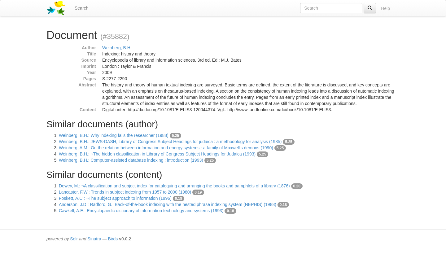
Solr (74, 238)
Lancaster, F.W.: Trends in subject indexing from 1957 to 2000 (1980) (125, 192)
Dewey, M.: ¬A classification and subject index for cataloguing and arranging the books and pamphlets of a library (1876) (174, 185)
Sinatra (94, 238)
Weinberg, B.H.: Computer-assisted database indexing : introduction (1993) (131, 160)
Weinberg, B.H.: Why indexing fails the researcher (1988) (113, 135)
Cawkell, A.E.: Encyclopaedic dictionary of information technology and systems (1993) (141, 210)
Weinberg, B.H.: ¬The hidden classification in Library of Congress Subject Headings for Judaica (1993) (157, 153)
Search (81, 8)
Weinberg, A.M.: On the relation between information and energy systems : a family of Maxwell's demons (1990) (166, 147)
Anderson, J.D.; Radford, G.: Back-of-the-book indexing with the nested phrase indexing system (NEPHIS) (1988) (167, 204)
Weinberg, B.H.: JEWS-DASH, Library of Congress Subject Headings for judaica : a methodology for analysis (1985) (170, 141)
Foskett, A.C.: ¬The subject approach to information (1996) (115, 198)
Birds (113, 238)
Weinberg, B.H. (117, 47)
